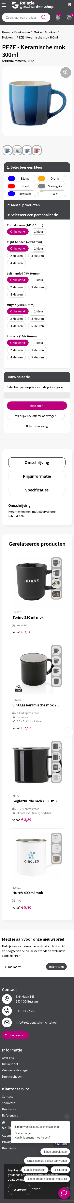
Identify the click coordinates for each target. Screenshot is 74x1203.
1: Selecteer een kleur (25, 167)
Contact (7, 1096)
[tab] (37, 462)
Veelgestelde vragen (15, 1070)
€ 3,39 (21, 819)
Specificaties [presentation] (37, 490)
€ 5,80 (21, 907)
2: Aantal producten (23, 204)
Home (6, 32)
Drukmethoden (12, 1076)
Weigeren (36, 1188)
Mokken (7, 37)
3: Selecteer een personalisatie (32, 214)
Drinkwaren (22, 32)
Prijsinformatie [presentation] (37, 476)
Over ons (8, 1058)
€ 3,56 (21, 631)
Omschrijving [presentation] (37, 462)
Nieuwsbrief (10, 1064)
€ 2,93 (21, 727)
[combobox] (26, 17)
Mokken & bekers (45, 32)
